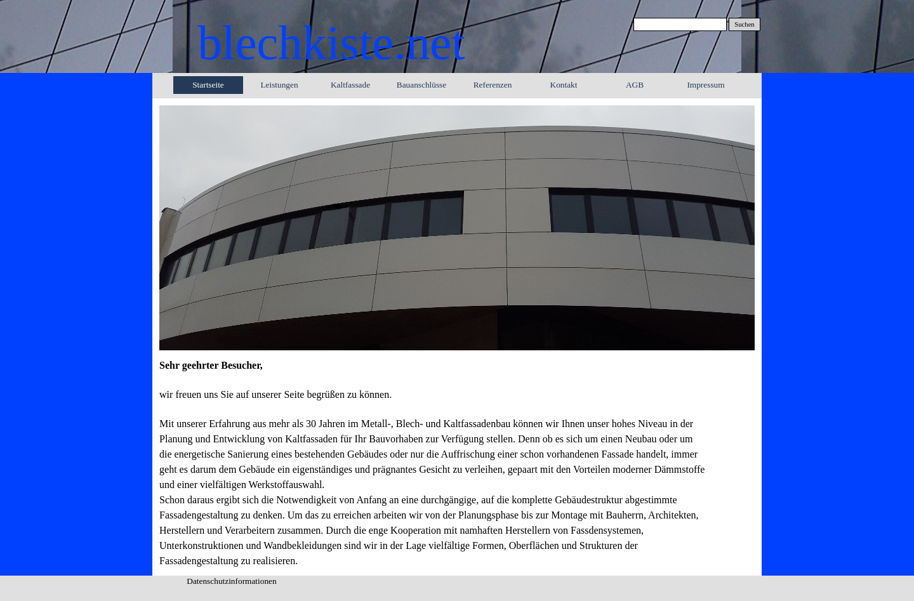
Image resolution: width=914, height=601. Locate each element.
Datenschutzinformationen (231, 581)
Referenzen (493, 84)
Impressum (705, 84)
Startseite (208, 84)
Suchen (744, 24)
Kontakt (564, 84)
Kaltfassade (350, 84)
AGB (635, 84)
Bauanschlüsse (421, 84)
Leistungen (279, 84)
